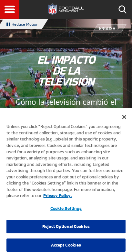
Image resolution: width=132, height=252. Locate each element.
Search (122, 9)
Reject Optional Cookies (66, 229)
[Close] (124, 120)
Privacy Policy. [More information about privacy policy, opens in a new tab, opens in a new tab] (57, 197)
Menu (9, 9)
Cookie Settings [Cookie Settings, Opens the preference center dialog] (66, 210)
